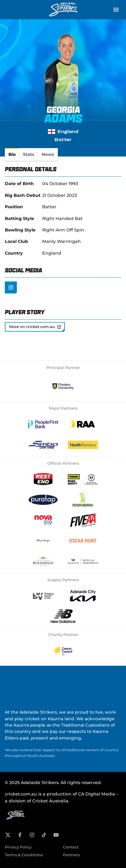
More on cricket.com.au (35, 326)
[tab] (12, 154)
